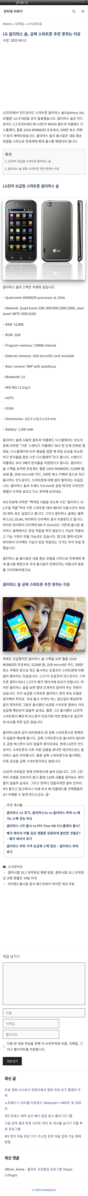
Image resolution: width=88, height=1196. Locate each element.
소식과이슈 (34, 23)
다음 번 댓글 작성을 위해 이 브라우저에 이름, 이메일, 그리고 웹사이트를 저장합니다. (45, 1046)
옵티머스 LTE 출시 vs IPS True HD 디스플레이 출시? (43, 825)
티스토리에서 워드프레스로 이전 (51, 2)
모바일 (19, 23)
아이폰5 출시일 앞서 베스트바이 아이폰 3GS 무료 (41, 883)
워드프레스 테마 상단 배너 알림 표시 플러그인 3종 (39, 1115)
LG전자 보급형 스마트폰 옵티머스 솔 (29, 161)
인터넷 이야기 (13, 11)
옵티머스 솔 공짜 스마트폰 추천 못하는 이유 (33, 168)
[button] (74, 11)
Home (7, 23)
